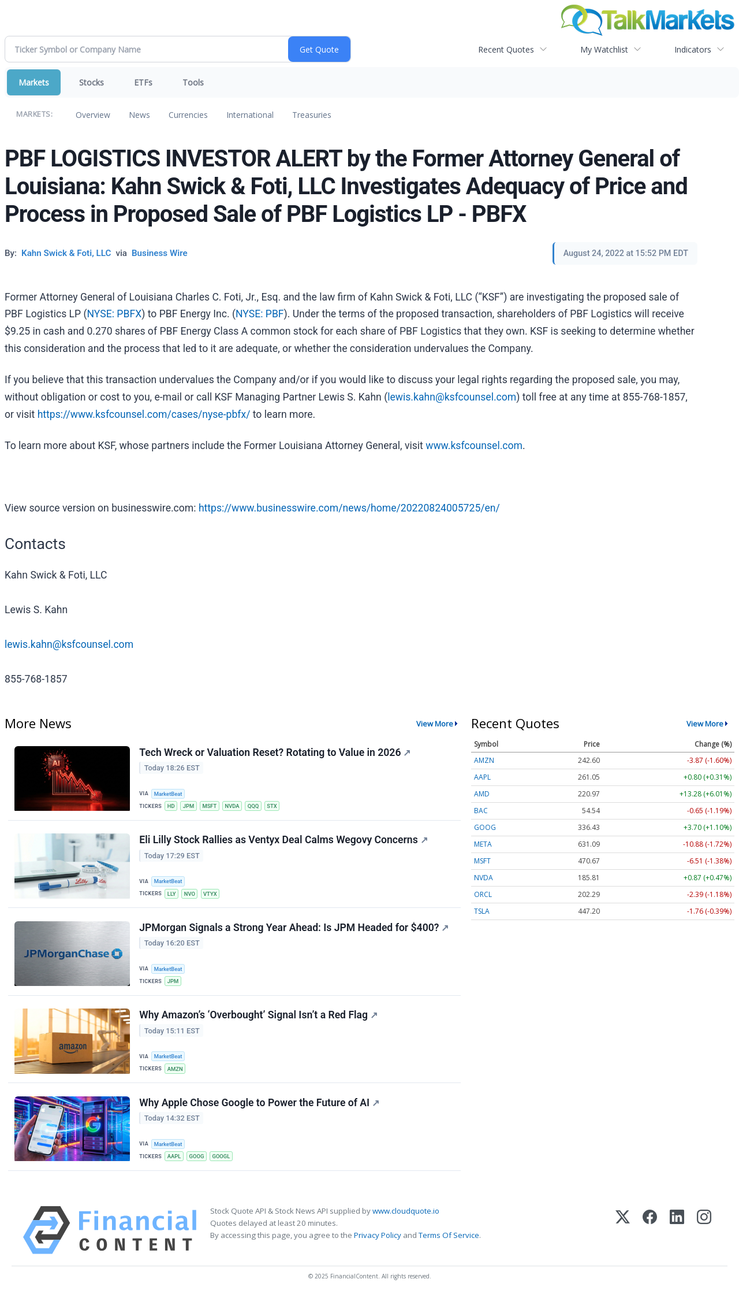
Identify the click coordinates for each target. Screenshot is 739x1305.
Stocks (91, 82)
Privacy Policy (377, 1241)
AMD (482, 794)
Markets (33, 82)
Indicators (692, 49)
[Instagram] (704, 1236)
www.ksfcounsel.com (474, 445)
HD (172, 806)
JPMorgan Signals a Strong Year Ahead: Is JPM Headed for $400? (294, 930)
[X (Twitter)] (623, 1236)
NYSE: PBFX (114, 314)
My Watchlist (604, 49)
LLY (172, 895)
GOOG (198, 1161)
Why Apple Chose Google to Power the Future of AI (260, 1108)
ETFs (143, 82)
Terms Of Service (449, 1241)
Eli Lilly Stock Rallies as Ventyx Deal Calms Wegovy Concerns (284, 841)
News (139, 114)
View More (434, 723)
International (250, 114)
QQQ (256, 806)
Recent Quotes (506, 49)
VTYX (212, 895)
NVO (191, 895)
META (483, 844)
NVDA (234, 806)
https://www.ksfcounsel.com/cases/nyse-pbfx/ (144, 414)
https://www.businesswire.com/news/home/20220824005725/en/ (349, 508)
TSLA (482, 911)
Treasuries (311, 114)
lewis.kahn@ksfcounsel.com (451, 397)
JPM (190, 806)
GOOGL (223, 1161)
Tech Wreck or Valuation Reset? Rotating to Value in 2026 (275, 753)
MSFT (211, 806)
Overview (93, 114)
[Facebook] (650, 1236)
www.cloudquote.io (405, 1217)
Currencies (188, 114)
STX (275, 806)
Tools (193, 82)
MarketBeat (169, 794)
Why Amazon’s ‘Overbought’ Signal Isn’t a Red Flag (259, 1019)
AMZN (176, 1073)
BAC (481, 810)
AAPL (175, 1161)
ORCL (483, 894)
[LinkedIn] (677, 1236)
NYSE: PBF (260, 314)
